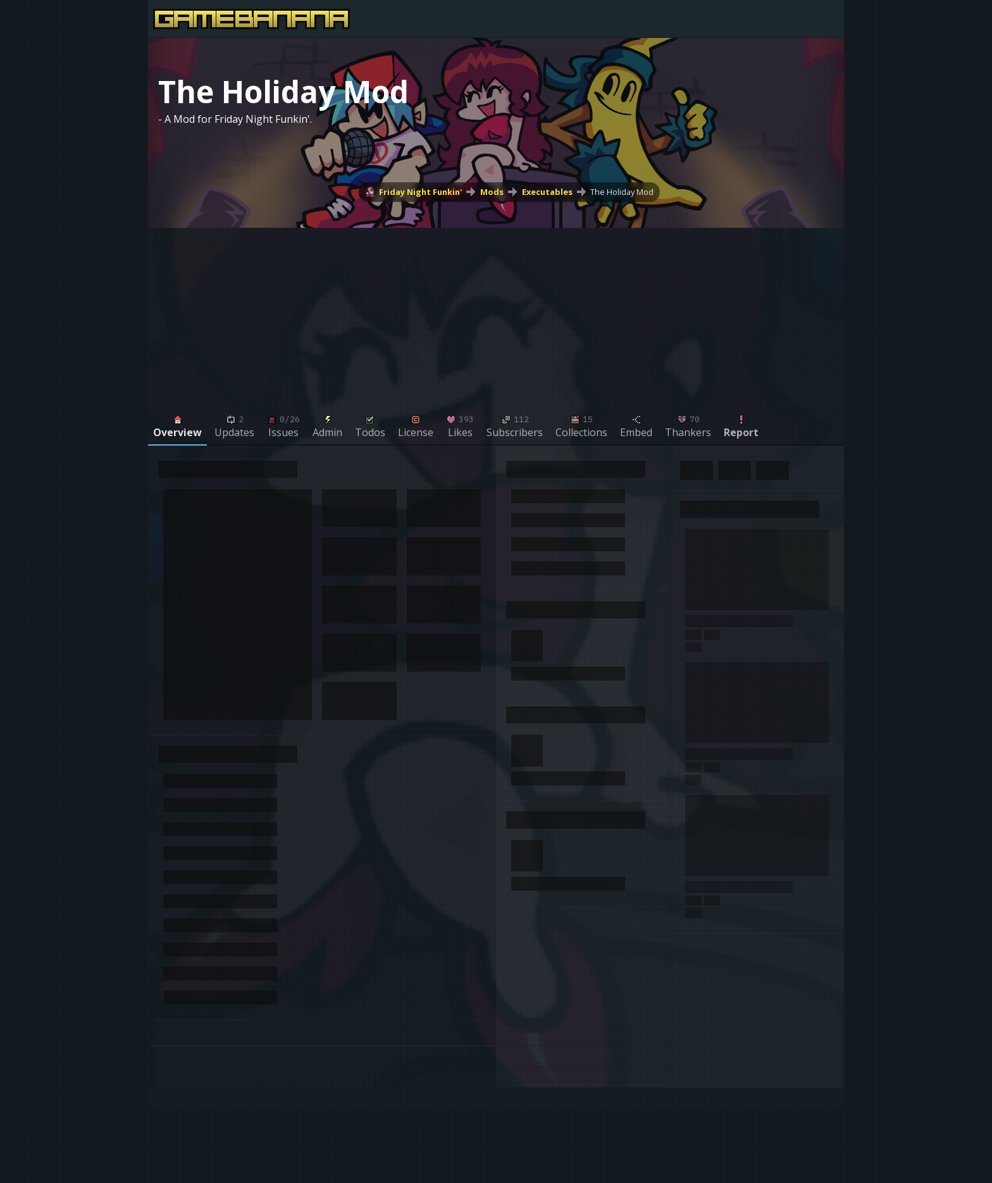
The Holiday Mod (622, 191)
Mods (492, 191)
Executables (547, 191)
